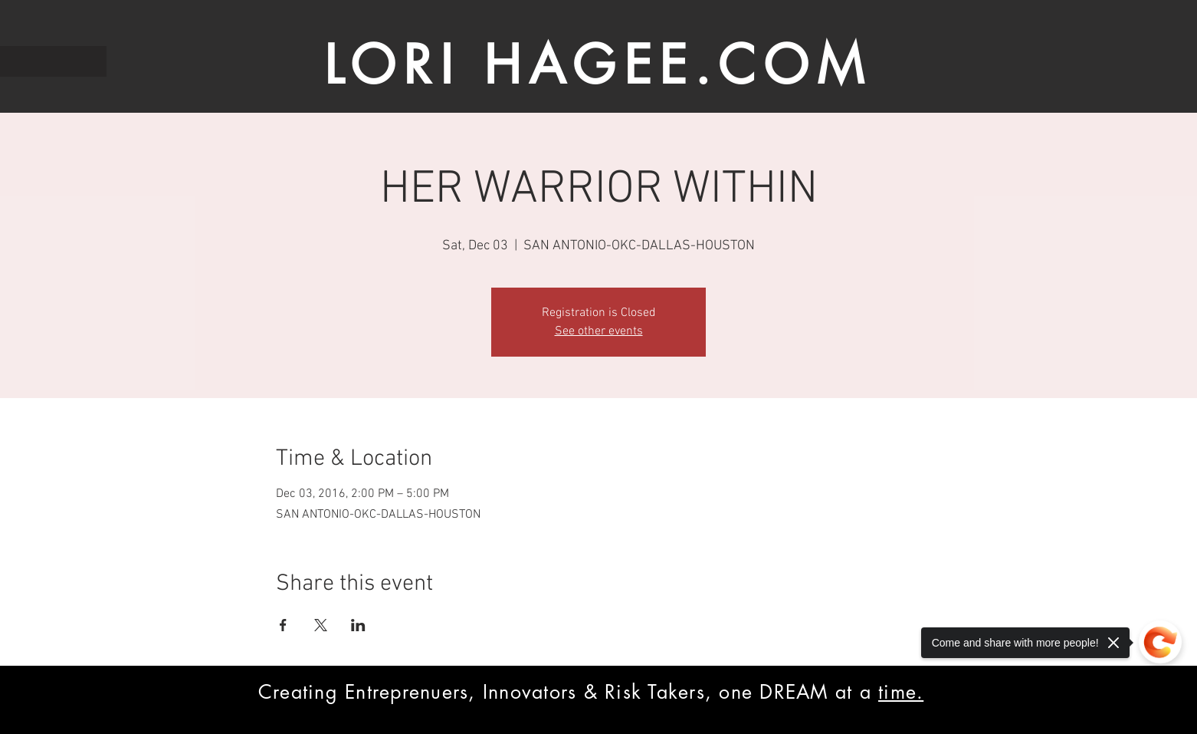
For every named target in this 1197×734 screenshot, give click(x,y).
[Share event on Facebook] (283, 625)
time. (900, 692)
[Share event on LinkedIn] (358, 625)
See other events (599, 331)
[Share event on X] (320, 625)
